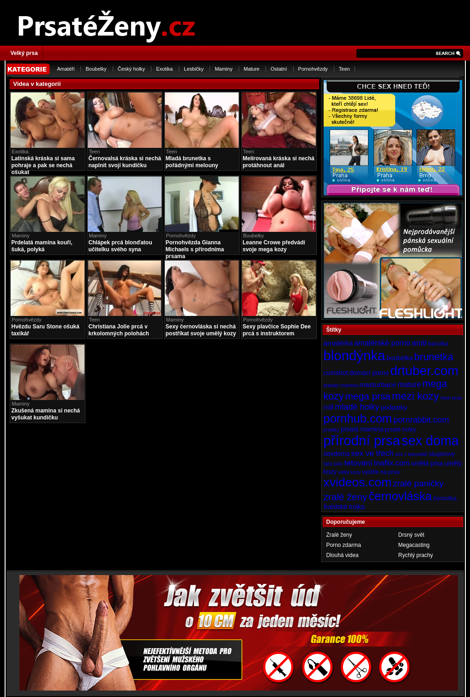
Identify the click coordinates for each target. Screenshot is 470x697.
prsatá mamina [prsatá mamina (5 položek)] (362, 429)
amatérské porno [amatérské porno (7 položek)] (382, 343)
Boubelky (95, 69)
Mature (251, 69)
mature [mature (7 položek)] (409, 384)
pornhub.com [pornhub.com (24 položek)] (358, 418)
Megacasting (414, 545)
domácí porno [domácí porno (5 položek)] (369, 372)
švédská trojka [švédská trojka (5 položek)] (344, 506)
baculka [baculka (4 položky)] (438, 343)
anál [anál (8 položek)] (419, 342)
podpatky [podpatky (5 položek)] (394, 407)
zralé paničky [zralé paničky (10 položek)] (418, 483)
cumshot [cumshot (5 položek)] (336, 372)
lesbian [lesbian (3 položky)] (331, 385)
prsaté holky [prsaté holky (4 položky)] (400, 429)
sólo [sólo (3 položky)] (338, 464)
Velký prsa (24, 53)
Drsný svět (411, 535)
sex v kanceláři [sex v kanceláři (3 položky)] (411, 454)
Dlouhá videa (342, 555)
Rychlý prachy (415, 555)
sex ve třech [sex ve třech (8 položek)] (372, 453)
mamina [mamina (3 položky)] (349, 385)
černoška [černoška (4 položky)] (445, 498)
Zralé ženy (339, 535)
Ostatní (279, 69)
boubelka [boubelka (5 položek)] (399, 358)
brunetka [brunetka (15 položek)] (433, 357)
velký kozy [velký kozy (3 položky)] (349, 472)
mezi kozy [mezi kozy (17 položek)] (415, 396)
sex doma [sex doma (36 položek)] (430, 440)
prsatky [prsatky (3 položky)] (331, 429)
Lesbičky (194, 69)
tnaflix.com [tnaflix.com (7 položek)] (392, 463)
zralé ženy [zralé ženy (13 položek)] (346, 496)
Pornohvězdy (313, 69)
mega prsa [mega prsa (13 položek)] (368, 396)
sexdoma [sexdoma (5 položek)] (337, 453)
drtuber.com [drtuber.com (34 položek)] (424, 371)
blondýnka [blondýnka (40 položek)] (355, 355)
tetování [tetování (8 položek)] (358, 462)
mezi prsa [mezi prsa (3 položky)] (451, 397)
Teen (344, 69)
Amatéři (66, 69)
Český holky (131, 69)
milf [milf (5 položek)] (329, 407)
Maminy (224, 69)
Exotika (164, 69)
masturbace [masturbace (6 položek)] (377, 384)
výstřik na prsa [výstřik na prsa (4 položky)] (381, 472)
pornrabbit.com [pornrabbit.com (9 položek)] (421, 419)
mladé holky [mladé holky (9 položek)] (357, 407)
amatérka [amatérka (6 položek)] (338, 343)
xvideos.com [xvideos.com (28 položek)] (358, 482)
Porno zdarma (343, 545)
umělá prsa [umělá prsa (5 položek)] (427, 463)
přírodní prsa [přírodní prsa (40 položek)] (362, 440)
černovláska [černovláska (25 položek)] (400, 496)
